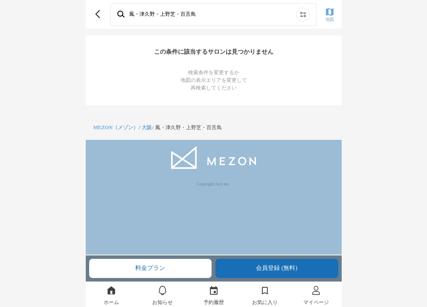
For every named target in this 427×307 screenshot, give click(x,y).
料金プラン (150, 268)
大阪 (147, 127)
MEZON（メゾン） (115, 127)
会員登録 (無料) (276, 268)
